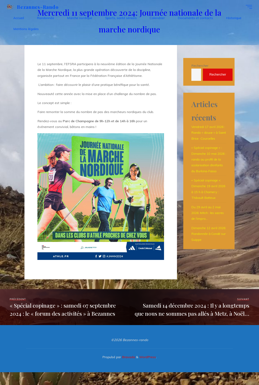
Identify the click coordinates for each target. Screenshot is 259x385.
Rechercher (199, 66)
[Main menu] (247, 7)
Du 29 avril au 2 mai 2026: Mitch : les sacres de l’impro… (208, 230)
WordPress (147, 370)
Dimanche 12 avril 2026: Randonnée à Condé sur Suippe (206, 251)
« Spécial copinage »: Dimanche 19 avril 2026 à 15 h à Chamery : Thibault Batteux (206, 204)
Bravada (128, 370)
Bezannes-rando (39, 7)
